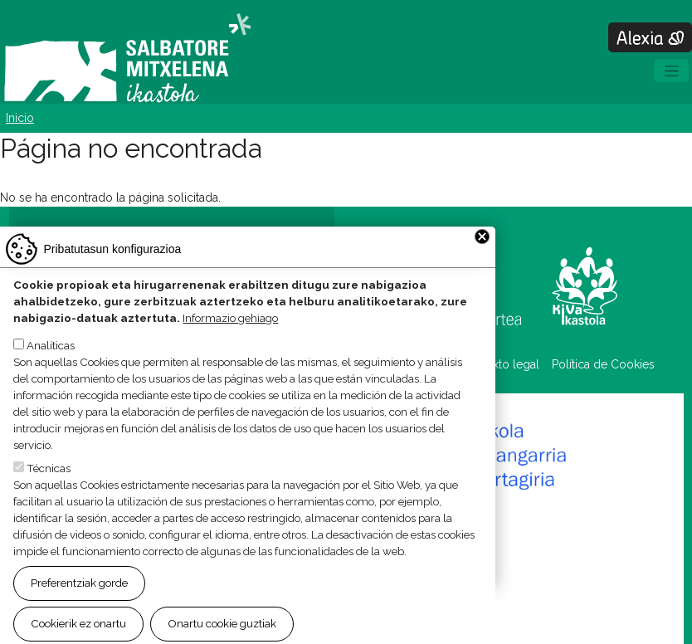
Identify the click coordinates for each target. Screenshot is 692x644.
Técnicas (49, 492)
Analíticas (51, 369)
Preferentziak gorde (79, 606)
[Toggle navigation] (671, 70)
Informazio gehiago (230, 342)
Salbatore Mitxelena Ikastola (127, 59)
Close (482, 261)
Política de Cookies (603, 364)
